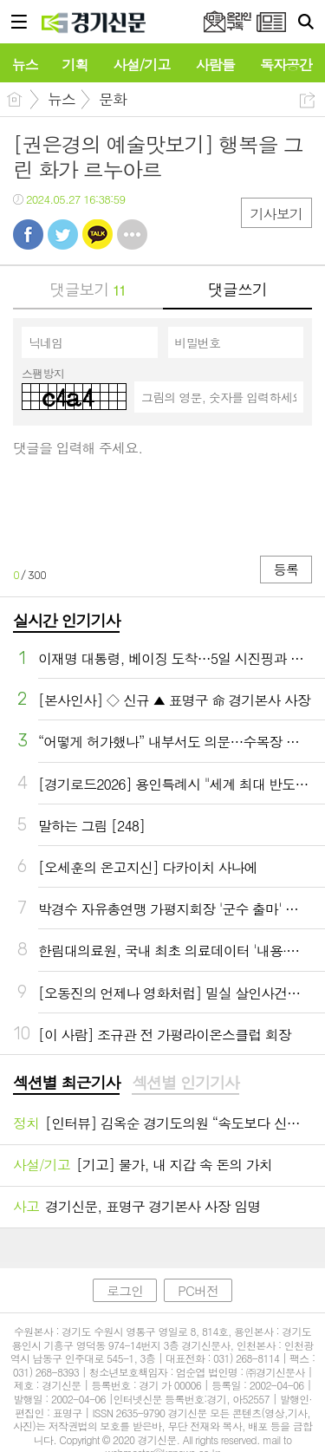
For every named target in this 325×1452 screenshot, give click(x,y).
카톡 (97, 234)
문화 (113, 98)
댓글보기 (88, 289)
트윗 (63, 234)
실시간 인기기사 (66, 620)
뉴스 (61, 98)
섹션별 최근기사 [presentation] (66, 1082)
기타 (132, 234)
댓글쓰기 (237, 289)
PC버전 (198, 1290)
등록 (286, 569)
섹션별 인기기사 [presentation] (185, 1082)
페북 (28, 234)
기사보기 (276, 214)
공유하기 (307, 100)
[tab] (66, 1083)
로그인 (125, 1290)
